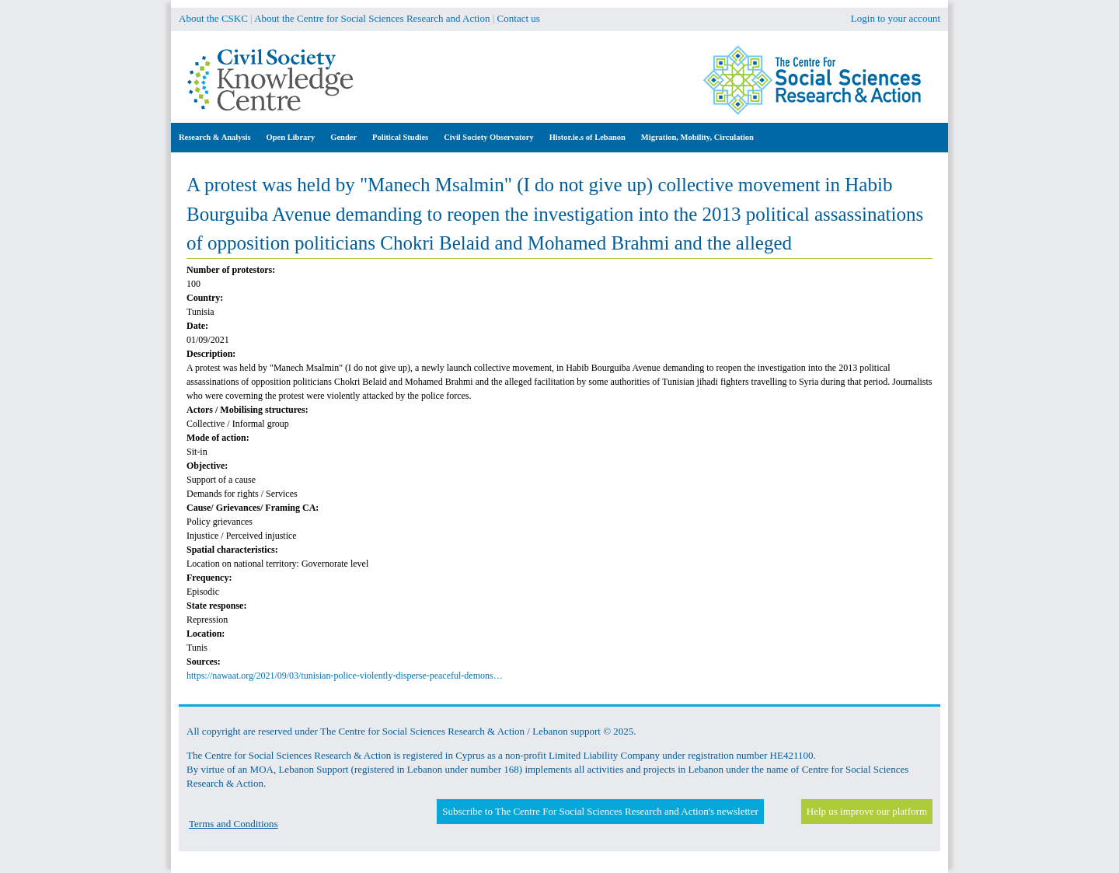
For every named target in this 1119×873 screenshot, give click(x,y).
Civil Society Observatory (488, 137)
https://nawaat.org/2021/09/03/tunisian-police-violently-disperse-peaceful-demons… (344, 675)
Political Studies (400, 137)
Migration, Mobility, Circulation (697, 137)
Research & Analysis (215, 137)
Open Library (291, 137)
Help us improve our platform (867, 811)
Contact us (518, 18)
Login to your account (895, 18)
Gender (343, 137)
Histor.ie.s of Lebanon (587, 137)
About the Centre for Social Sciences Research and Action (372, 18)
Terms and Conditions (233, 823)
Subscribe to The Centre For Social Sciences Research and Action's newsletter (600, 811)
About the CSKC (213, 18)
